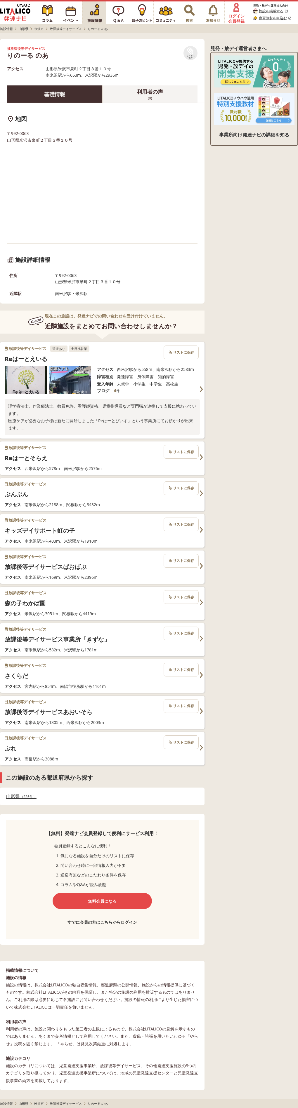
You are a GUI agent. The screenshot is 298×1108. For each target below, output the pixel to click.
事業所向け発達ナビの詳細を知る (254, 135)
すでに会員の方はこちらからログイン (102, 922)
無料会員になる (102, 901)
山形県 (21, 796)
